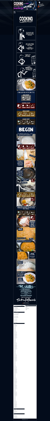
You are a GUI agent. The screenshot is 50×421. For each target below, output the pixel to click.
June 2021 (15, 324)
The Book (35, 0)
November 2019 (15, 335)
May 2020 (15, 329)
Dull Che (15, 311)
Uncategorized (27, 308)
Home (11, 0)
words (26, 309)
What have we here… (16, 316)
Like (25, 0)
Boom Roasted (15, 310)
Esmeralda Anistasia (16, 317)
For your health (15, 307)
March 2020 (15, 331)
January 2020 (15, 333)
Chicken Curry (20, 11)
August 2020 (15, 326)
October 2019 (15, 336)
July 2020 (15, 327)
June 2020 (15, 328)
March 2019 (15, 342)
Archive (14, 0)
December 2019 (15, 334)
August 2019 (15, 338)
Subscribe (23, 0)
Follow (28, 0)
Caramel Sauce (15, 322)
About (19, 0)
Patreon (38, 0)
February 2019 (15, 343)
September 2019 (15, 337)
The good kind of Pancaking (17, 309)
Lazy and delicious (16, 308)
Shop (16, 0)
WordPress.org (15, 417)
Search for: (15, 305)
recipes (26, 307)
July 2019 (15, 339)
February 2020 (15, 332)
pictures (27, 306)
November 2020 (15, 325)
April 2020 (15, 330)
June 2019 (15, 340)
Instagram (31, 0)
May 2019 (15, 341)
